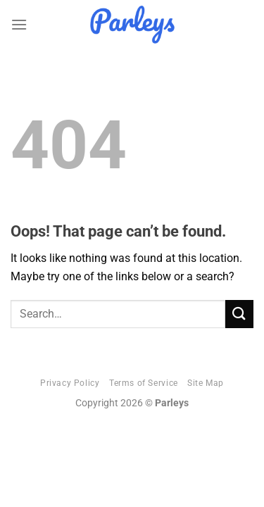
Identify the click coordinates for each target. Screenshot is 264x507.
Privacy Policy (70, 383)
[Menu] (19, 24)
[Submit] (239, 313)
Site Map (205, 383)
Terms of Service (143, 383)
